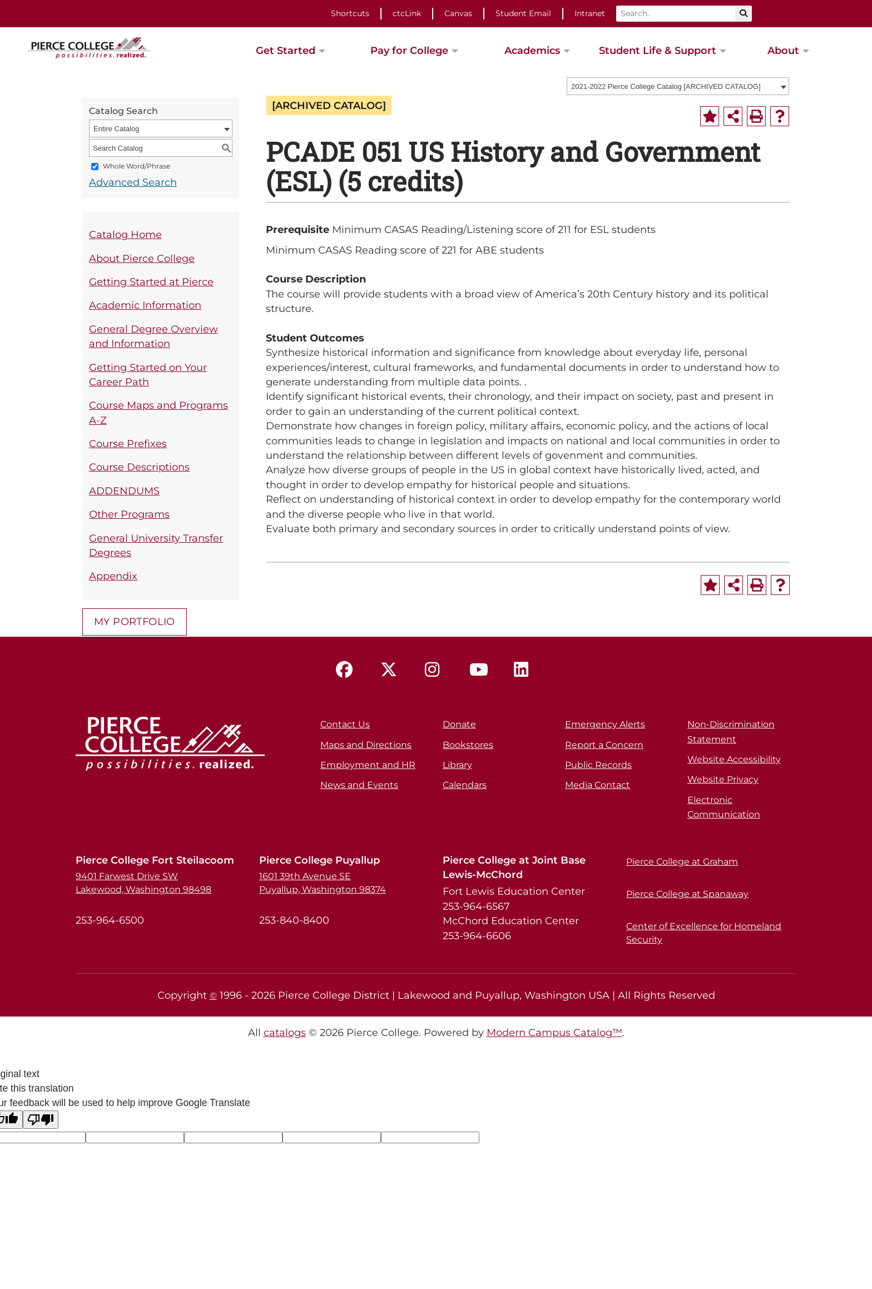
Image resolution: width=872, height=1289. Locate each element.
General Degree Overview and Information (153, 336)
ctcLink (407, 13)
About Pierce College (142, 258)
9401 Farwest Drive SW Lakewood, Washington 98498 (143, 883)
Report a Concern (604, 745)
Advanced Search (133, 182)
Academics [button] (532, 50)
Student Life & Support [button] (657, 50)
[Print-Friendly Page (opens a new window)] (756, 116)
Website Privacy (723, 779)
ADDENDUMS (124, 491)
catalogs (285, 1032)
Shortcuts (350, 13)
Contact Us (345, 724)
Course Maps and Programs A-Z (158, 412)
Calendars (465, 785)
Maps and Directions (366, 745)
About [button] (783, 50)
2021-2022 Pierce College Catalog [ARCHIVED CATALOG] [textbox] (666, 86)
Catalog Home (125, 234)
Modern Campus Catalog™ (554, 1032)
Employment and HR (367, 765)
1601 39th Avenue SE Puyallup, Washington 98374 (322, 883)
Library (457, 765)
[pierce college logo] (89, 46)
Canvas (458, 13)
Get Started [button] (285, 50)
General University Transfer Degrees (156, 545)
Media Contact (597, 785)
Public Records (598, 765)
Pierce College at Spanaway (687, 894)
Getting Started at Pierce (151, 281)
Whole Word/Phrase (136, 166)
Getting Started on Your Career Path (148, 374)
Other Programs (129, 514)
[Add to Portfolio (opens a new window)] (709, 116)
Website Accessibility (734, 759)
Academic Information (145, 305)
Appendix (113, 576)
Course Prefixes (128, 443)
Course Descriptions (139, 467)
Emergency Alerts (605, 724)
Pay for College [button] (409, 50)
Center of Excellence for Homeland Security (703, 933)
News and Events (359, 785)
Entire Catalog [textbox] (116, 129)
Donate (459, 724)
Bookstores (468, 745)
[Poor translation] (40, 1119)
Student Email (523, 13)
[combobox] (678, 86)
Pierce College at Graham (682, 861)
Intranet (589, 13)
